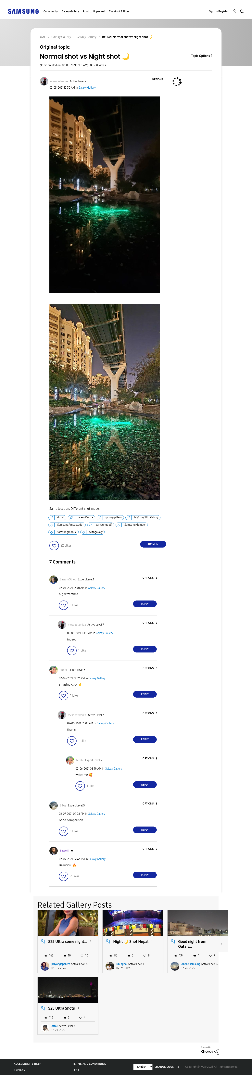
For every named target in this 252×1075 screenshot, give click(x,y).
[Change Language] (143, 1067)
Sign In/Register (219, 11)
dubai (60, 517)
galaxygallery (114, 517)
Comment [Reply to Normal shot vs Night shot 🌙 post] (153, 544)
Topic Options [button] (200, 56)
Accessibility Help (27, 1064)
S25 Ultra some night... (67, 941)
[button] (159, 80)
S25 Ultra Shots (61, 1008)
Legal (76, 1070)
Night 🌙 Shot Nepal (130, 941)
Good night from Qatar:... (192, 944)
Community (51, 11)
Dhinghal (121, 964)
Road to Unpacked (94, 11)
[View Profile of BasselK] (64, 850)
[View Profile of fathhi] (63, 670)
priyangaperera (60, 964)
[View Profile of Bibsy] (63, 805)
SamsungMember (135, 524)
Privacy (19, 1070)
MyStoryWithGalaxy (146, 517)
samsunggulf (104, 524)
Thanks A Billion (119, 11)
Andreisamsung (190, 964)
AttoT (54, 1026)
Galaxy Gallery (70, 11)
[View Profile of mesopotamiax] (59, 81)
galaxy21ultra (85, 517)
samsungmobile (67, 532)
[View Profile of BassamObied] (68, 579)
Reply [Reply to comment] (145, 604)
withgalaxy (96, 532)
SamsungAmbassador (70, 524)
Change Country (167, 1067)
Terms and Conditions (89, 1064)
